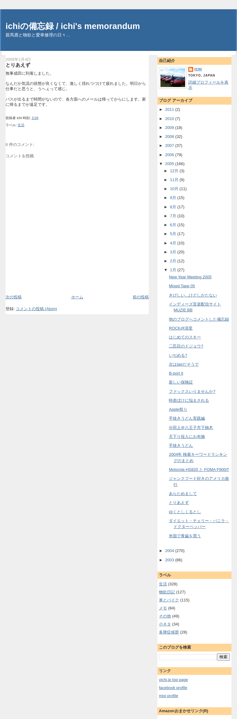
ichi (198, 69)
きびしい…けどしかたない (193, 295)
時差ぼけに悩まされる (189, 400)
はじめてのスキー (185, 337)
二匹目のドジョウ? (186, 346)
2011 (170, 109)
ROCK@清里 (181, 328)
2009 (170, 127)
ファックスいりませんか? (192, 391)
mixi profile (168, 695)
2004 (170, 550)
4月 (173, 243)
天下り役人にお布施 (187, 436)
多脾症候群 (169, 632)
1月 (173, 270)
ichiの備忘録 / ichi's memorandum (73, 26)
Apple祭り (178, 409)
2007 (170, 145)
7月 (173, 216)
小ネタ (165, 624)
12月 (175, 170)
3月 (173, 252)
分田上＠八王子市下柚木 (191, 427)
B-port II (176, 373)
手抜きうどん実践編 (187, 418)
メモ (163, 608)
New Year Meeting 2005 (190, 277)
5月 (173, 233)
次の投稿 (14, 297)
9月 (173, 197)
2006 (170, 154)
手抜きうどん (181, 445)
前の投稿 (141, 297)
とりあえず (18, 65)
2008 (170, 136)
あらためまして (183, 493)
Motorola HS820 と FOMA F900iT (199, 469)
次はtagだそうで (183, 364)
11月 (175, 179)
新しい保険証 (181, 382)
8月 (173, 207)
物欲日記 (167, 592)
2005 (170, 163)
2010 (170, 118)
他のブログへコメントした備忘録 (199, 319)
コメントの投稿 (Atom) (36, 308)
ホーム (77, 297)
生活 (21, 125)
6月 (173, 224)
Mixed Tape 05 (182, 286)
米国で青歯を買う (185, 536)
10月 (175, 188)
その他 (165, 616)
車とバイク (169, 600)
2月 (173, 261)
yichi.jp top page (173, 679)
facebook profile (173, 687)
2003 (170, 560)
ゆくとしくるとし (185, 511)
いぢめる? (178, 355)
